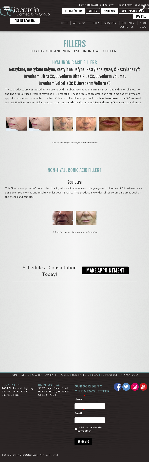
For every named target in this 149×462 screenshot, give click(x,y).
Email (79, 413)
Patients (128, 23)
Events (24, 374)
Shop (143, 23)
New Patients (80, 374)
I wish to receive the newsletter (89, 429)
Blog (143, 26)
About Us (79, 23)
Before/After (73, 11)
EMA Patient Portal (57, 374)
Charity (37, 374)
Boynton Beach (88, 4)
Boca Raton (125, 4)
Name (79, 399)
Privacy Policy (129, 374)
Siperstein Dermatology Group (24, 454)
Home (64, 23)
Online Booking (25, 21)
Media (95, 23)
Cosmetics (126, 26)
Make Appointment (134, 11)
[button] (105, 270)
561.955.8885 (142, 4)
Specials (109, 11)
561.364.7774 (107, 4)
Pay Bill (141, 16)
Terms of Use (109, 374)
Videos (93, 11)
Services (110, 23)
